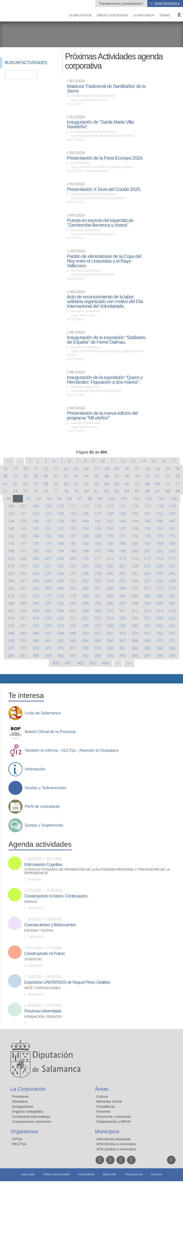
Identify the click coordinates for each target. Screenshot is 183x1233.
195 (73, 551)
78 (66, 491)
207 (48, 558)
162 (10, 536)
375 (48, 648)
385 (172, 648)
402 (80, 663)
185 (122, 543)
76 (46, 491)
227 (122, 565)
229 (147, 565)
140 (85, 521)
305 (48, 610)
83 (117, 491)
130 (135, 513)
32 (147, 468)
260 (10, 588)
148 (10, 528)
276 (35, 595)
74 (25, 491)
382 (135, 648)
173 (147, 536)
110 (60, 506)
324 (110, 618)
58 (46, 483)
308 (85, 610)
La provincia (143, 15)
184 (110, 543)
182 (85, 543)
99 (100, 498)
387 (23, 655)
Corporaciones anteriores (31, 1121)
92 (29, 498)
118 (159, 506)
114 (110, 506)
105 (173, 498)
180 (60, 543)
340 (135, 625)
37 (15, 476)
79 (76, 491)
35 (178, 468)
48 (127, 476)
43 (76, 476)
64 (107, 483)
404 (105, 663)
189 (172, 543)
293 (73, 603)
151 (48, 528)
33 (157, 468)
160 (159, 528)
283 (122, 595)
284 (135, 595)
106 (10, 506)
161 (172, 528)
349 (73, 633)
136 (35, 521)
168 (85, 536)
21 (35, 468)
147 (172, 521)
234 (35, 573)
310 (110, 610)
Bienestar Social (109, 1101)
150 (35, 528)
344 (10, 633)
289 (23, 603)
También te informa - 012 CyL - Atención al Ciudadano (72, 750)
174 (159, 536)
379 (97, 648)
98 (90, 498)
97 (79, 498)
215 (147, 558)
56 (25, 483)
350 (85, 633)
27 (96, 468)
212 (110, 558)
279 (73, 595)
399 (172, 655)
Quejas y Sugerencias (44, 825)
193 (48, 551)
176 (10, 543)
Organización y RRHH (113, 1121)
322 (85, 618)
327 (147, 618)
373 (23, 648)
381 (122, 648)
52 (167, 476)
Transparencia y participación (120, 3)
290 (35, 603)
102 (136, 498)
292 (60, 603)
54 (5, 483)
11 (112, 461)
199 (122, 551)
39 (35, 476)
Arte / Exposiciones (42, 988)
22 (46, 468)
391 (73, 655)
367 (122, 640)
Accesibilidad (86, 1174)
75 (35, 491)
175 (172, 536)
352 (110, 633)
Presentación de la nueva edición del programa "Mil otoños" (102, 415)
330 (10, 625)
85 (137, 491)
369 (147, 640)
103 (148, 498)
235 (48, 573)
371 (172, 640)
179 (48, 543)
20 (25, 468)
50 (147, 476)
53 (178, 476)
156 (110, 528)
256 (135, 580)
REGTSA (19, 1144)
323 (97, 618)
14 (143, 461)
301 (172, 603)
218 (10, 565)
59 (56, 483)
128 (110, 513)
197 (97, 551)
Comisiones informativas (31, 1117)
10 (102, 461)
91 (19, 498)
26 (86, 468)
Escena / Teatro (38, 930)
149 (23, 528)
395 (122, 655)
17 (173, 461)
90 (8, 498)
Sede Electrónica (166, 3)
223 (73, 565)
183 (97, 543)
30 (127, 468)
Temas (164, 15)
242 (135, 573)
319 (48, 618)
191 (23, 551)
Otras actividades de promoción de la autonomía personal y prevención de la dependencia (97, 871)
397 (147, 655)
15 (153, 461)
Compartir (6, 678)
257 (147, 580)
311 (122, 610)
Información (35, 769)
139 (73, 521)
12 (122, 461)
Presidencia (105, 1106)
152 (60, 528)
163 (23, 536)
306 (60, 610)
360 (35, 640)
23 (56, 468)
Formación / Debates (43, 1017)
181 (73, 543)
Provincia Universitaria (42, 1011)
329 (172, 618)
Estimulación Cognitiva (43, 864)
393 (97, 655)
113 (97, 506)
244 (159, 573)
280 (85, 595)
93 (39, 498)
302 (10, 610)
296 (110, 603)
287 (172, 595)
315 (172, 610)
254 (110, 580)
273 (172, 588)
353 (122, 633)
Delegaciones (22, 1106)
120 (10, 513)
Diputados (20, 1101)
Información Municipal (113, 1139)
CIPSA (17, 1139)
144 (135, 521)
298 (135, 603)
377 (73, 648)
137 (48, 521)
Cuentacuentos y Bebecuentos (50, 924)
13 (133, 461)
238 (85, 573)
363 (73, 640)
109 (48, 506)
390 (60, 655)
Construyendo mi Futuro (44, 953)
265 (73, 588)
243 (147, 573)
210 (85, 558)
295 (97, 603)
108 (35, 506)
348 (60, 633)
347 (48, 633)
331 (23, 625)
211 (97, 558)
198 (110, 551)
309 (97, 610)
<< (9, 461)
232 (10, 573)
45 (96, 476)
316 (10, 618)
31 (137, 468)
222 (60, 565)
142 (110, 521)
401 (68, 663)
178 (35, 543)
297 (122, 603)
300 (159, 603)
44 (86, 476)
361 (48, 640)
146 (159, 521)
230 (159, 565)
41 (56, 476)
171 (122, 536)
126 (85, 513)
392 (85, 655)
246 (10, 580)
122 (35, 513)
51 (157, 476)
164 (35, 536)
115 (122, 506)
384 (159, 648)
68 (147, 483)
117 (147, 506)
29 (117, 468)
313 (147, 610)
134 (10, 521)
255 (122, 580)
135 (23, 521)
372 (10, 648)
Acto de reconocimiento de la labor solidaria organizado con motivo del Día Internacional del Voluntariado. (105, 301)
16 (163, 461)
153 (73, 528)
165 (48, 536)
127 (97, 513)
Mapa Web (109, 1174)
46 (107, 476)
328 (159, 618)
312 (135, 610)
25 (76, 468)
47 (117, 476)
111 (73, 506)
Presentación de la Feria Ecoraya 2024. (105, 158)
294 (85, 603)
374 (35, 648)
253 (97, 580)
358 (10, 640)
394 (110, 655)
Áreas (101, 1089)
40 (46, 476)
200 (135, 551)
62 (86, 483)
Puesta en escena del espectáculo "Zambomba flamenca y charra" (100, 222)
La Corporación (28, 1089)
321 (73, 618)
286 (159, 595)
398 (159, 655)
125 (73, 513)
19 (15, 468)
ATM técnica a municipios (116, 1144)
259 (172, 580)
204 (10, 558)
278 (60, 595)
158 (135, 528)
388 (35, 655)
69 (157, 483)
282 (110, 595)
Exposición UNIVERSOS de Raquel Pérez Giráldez (67, 982)
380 (110, 648)
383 (147, 648)
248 (35, 580)
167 (73, 536)
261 (23, 588)
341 (147, 625)
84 (127, 491)
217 (172, 558)
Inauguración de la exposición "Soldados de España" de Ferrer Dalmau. (106, 339)
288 (10, 603)
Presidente (20, 1096)
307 (73, 610)
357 (172, 633)
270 (135, 588)
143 (122, 521)
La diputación (80, 15)
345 (23, 633)
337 (97, 625)
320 (60, 618)
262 (35, 588)
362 (60, 640)
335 (73, 625)
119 (172, 506)
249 (48, 580)
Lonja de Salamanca (42, 713)
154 (85, 528)
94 (49, 498)
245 (172, 573)
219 (23, 565)
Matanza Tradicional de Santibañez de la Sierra (106, 88)
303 (23, 610)
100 (111, 498)
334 (60, 625)
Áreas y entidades (112, 15)
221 (48, 565)
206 (35, 558)
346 (35, 633)
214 (135, 558)
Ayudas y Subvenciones (46, 788)
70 (167, 483)
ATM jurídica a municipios (116, 1149)
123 (48, 513)
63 (96, 483)
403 (93, 663)
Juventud (33, 959)
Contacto (156, 1174)
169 (97, 536)
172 (135, 536)
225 (97, 565)
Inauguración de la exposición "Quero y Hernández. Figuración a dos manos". (104, 379)
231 (172, 565)
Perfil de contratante (42, 806)
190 (10, 551)
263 (48, 588)
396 (135, 655)
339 (122, 625)
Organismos (24, 1131)
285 (147, 595)
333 (48, 625)
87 (157, 491)
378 (85, 648)
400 (56, 663)
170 (110, 536)
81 (96, 491)
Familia (30, 902)
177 (23, 543)
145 (147, 521)
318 (35, 618)
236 (60, 573)
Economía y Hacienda (113, 1117)
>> (129, 663)
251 (73, 580)
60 (66, 483)
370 (159, 640)
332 (35, 625)
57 (35, 483)
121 (23, 513)
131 (147, 513)
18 (5, 468)
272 (159, 588)
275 (23, 595)
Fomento (103, 1111)
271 (147, 588)
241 (122, 573)
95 (59, 498)
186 (135, 543)
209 (73, 558)
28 (107, 468)
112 (85, 506)
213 (122, 558)
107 (23, 506)
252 (85, 580)
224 (85, 565)
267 (97, 588)
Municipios (107, 1131)
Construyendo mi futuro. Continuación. (56, 896)
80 (86, 491)
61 (76, 483)
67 (137, 483)
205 (23, 558)
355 (147, 633)
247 (23, 580)
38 (25, 476)
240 (110, 573)
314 (159, 610)
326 (135, 618)
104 (161, 498)
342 (159, 625)
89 (178, 491)
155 (97, 528)
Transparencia (133, 1174)
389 (48, 655)
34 (167, 468)
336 (85, 625)
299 (147, 603)
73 (15, 491)
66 (127, 483)
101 (123, 498)
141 (97, 521)
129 (122, 513)
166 (60, 536)
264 (60, 588)
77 (56, 491)
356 (159, 633)
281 (97, 595)
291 (48, 603)
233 (23, 573)
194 (60, 551)
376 (60, 648)
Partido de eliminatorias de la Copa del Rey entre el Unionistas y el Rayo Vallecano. (104, 261)
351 (97, 633)
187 (147, 543)
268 (110, 588)
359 (23, 640)
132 (159, 513)
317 (23, 618)
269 (122, 588)
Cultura (102, 1096)
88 (167, 491)
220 (35, 565)
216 (159, 558)
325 (122, 618)
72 (5, 491)
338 (110, 625)
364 (85, 640)
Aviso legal (28, 1174)
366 (110, 640)
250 (60, 580)
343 (172, 625)
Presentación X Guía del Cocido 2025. (104, 189)
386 (10, 655)
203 (172, 551)
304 (35, 610)
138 (60, 521)
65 (117, 483)
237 (73, 573)
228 (135, 565)
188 (159, 543)
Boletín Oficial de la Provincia (50, 732)
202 (159, 551)
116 (135, 506)
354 (135, 633)
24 (66, 468)
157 (122, 528)
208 (60, 558)
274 (10, 595)
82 (107, 491)
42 (66, 476)
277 (48, 595)
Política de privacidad (56, 1174)
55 (15, 483)
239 (97, 573)
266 (85, 588)
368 (135, 640)
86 (147, 491)
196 (85, 551)
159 (147, 528)
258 (159, 580)
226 (110, 565)
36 (5, 476)
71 (178, 483)
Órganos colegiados (27, 1111)
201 (147, 551)
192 (35, 551)
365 (97, 640)
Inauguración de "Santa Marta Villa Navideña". (100, 124)
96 (69, 498)
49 (137, 476)
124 (60, 513)
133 (172, 513)
